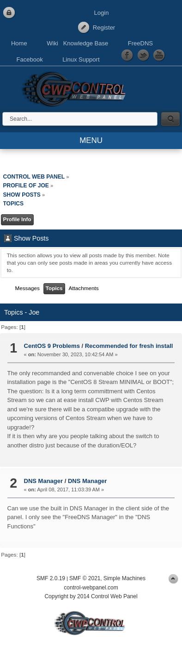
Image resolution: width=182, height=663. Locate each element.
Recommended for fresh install (129, 345)
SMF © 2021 (85, 578)
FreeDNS (140, 43)
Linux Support (80, 59)
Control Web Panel (76, 88)
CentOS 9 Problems (52, 345)
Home (19, 43)
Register (104, 27)
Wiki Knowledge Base (77, 43)
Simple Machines (124, 578)
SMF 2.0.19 (50, 578)
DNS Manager (43, 480)
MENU (91, 140)
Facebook (30, 59)
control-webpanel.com (91, 587)
